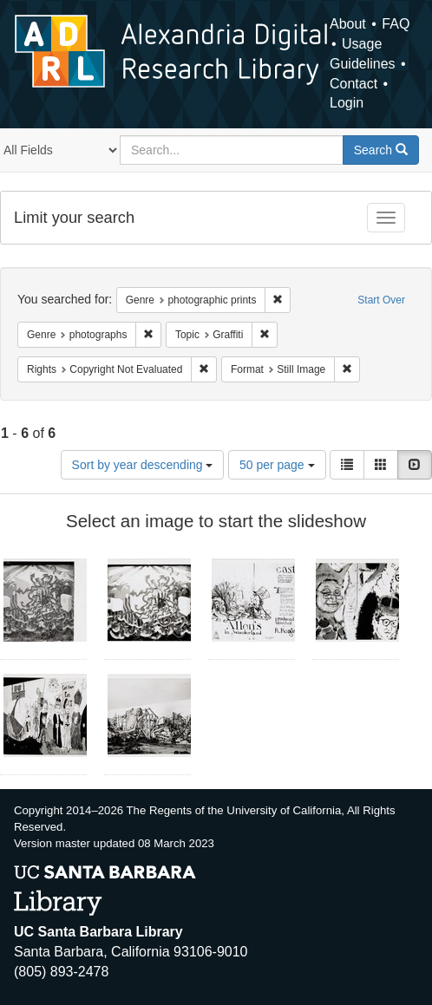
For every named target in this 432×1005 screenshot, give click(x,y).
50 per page (277, 465)
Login (346, 102)
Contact (353, 83)
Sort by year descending (142, 465)
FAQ (395, 23)
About (348, 23)
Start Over (381, 300)
